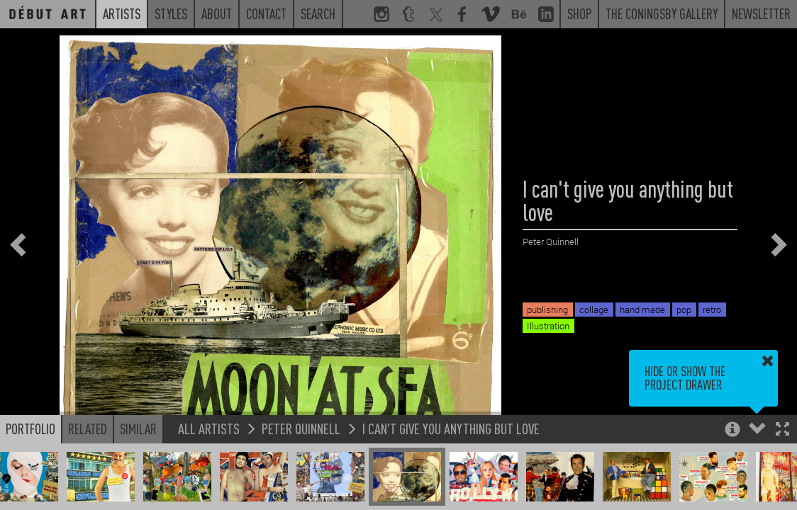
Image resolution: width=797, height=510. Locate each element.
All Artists (209, 428)
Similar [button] (138, 428)
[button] (782, 430)
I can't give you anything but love (451, 428)
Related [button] (87, 428)
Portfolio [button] (30, 428)
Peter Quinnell (301, 428)
